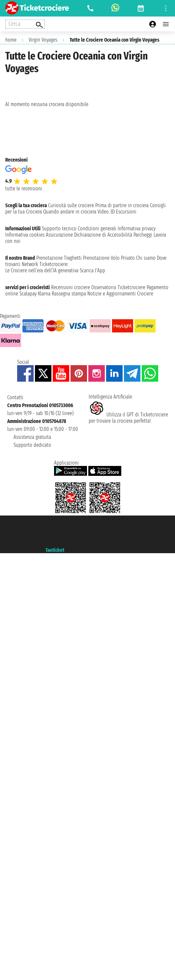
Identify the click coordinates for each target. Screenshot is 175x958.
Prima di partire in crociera (122, 205)
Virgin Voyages (43, 40)
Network (30, 264)
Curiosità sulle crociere (71, 205)
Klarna (44, 293)
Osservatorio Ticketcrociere (118, 287)
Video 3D (106, 212)
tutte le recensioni (23, 188)
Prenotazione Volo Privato (109, 258)
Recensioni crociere (70, 287)
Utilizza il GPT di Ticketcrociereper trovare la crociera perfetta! (128, 417)
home (10, 40)
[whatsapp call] (115, 8)
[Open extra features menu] (25, 24)
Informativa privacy (137, 228)
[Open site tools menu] (166, 8)
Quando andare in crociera (69, 212)
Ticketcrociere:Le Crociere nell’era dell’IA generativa (41, 267)
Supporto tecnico (59, 228)
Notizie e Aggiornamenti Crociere (120, 293)
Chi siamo (146, 258)
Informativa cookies (24, 235)
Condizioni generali (97, 228)
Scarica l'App (92, 270)
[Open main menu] (166, 24)
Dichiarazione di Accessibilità (103, 235)
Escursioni (126, 212)
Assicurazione (59, 235)
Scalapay (28, 293)
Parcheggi (142, 235)
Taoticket (54, 550)
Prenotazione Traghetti (59, 258)
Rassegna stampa (69, 293)
